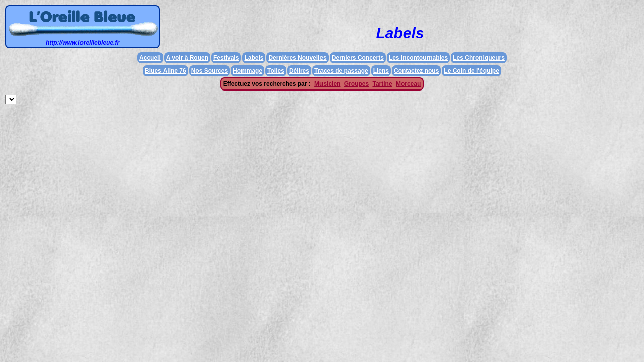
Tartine (382, 83)
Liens (381, 70)
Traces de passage (341, 70)
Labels (253, 57)
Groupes (356, 83)
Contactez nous (416, 70)
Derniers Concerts (358, 57)
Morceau (408, 83)
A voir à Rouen (187, 57)
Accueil (150, 57)
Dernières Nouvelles (297, 57)
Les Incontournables (418, 57)
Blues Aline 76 (165, 70)
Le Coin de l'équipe (471, 70)
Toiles (275, 70)
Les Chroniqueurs (479, 57)
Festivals (226, 57)
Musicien (327, 83)
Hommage (247, 70)
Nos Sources (209, 70)
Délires (299, 70)
